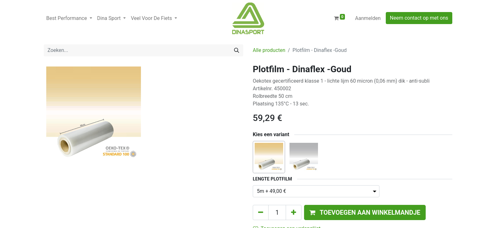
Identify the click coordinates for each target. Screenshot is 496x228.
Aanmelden (368, 18)
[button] (365, 212)
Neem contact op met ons (419, 18)
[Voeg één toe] (294, 212)
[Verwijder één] (261, 212)
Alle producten (269, 50)
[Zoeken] (236, 50)
